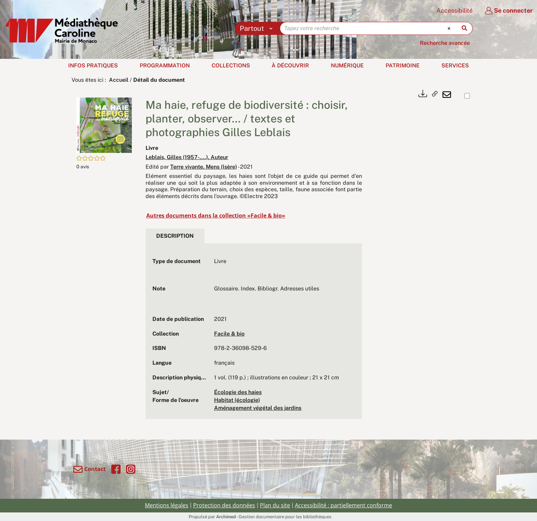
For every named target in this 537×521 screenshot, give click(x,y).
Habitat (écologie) (237, 400)
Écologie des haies (238, 392)
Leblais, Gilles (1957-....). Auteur (187, 157)
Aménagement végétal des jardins (257, 408)
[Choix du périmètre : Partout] (257, 28)
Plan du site (275, 505)
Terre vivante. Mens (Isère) (203, 167)
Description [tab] (175, 236)
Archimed (226, 516)
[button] (104, 124)
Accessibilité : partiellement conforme (343, 505)
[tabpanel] (253, 335)
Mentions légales (166, 505)
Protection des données (224, 505)
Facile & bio (229, 333)
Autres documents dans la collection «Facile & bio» (215, 215)
